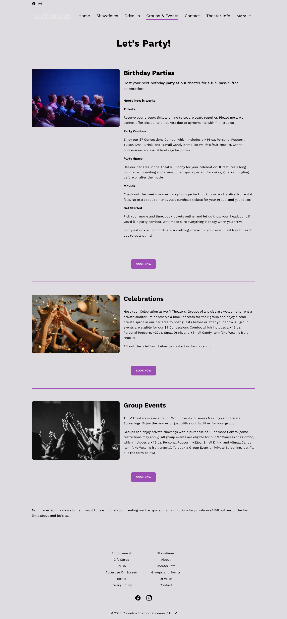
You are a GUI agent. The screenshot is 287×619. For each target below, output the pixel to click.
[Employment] (121, 553)
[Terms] (121, 579)
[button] (76, 98)
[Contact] (192, 16)
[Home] (84, 16)
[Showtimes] (107, 16)
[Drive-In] (132, 16)
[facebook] (33, 3)
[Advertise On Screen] (121, 572)
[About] (166, 560)
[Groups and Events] (166, 572)
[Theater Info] (218, 16)
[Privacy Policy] (121, 585)
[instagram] (40, 3)
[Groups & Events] (162, 16)
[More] (244, 16)
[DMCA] (121, 566)
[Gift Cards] (121, 560)
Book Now (143, 264)
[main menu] (165, 16)
